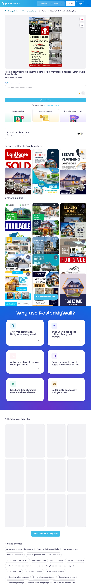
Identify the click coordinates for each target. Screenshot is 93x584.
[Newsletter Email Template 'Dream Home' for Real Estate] (56, 510)
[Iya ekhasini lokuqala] (10, 3)
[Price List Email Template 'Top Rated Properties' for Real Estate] (76, 440)
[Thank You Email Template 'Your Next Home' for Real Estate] (56, 475)
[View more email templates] (45, 534)
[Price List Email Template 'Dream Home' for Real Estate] (35, 510)
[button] (81, 19)
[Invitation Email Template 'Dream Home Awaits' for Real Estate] (14, 475)
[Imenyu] (87, 3)
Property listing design (33, 571)
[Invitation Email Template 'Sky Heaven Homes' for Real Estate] (56, 440)
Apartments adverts (70, 549)
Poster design (11, 566)
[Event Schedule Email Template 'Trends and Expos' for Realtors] (76, 510)
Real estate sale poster (66, 566)
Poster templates (47, 566)
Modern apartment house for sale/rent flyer (43, 555)
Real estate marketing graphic (17, 577)
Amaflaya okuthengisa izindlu (48, 549)
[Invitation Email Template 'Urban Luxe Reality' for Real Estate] (14, 510)
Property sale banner (67, 577)
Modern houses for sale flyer (17, 560)
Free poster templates (75, 560)
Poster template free (29, 566)
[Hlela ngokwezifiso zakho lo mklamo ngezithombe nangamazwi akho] (45, 42)
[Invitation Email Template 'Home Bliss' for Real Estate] (35, 475)
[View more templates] (46, 297)
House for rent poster (14, 555)
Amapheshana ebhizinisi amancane (19, 549)
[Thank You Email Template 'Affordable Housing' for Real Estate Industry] (14, 440)
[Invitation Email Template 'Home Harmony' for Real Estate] (76, 475)
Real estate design (39, 560)
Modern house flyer (13, 571)
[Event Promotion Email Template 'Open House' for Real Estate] (35, 440)
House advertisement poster (44, 577)
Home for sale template (55, 571)
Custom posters (56, 560)
